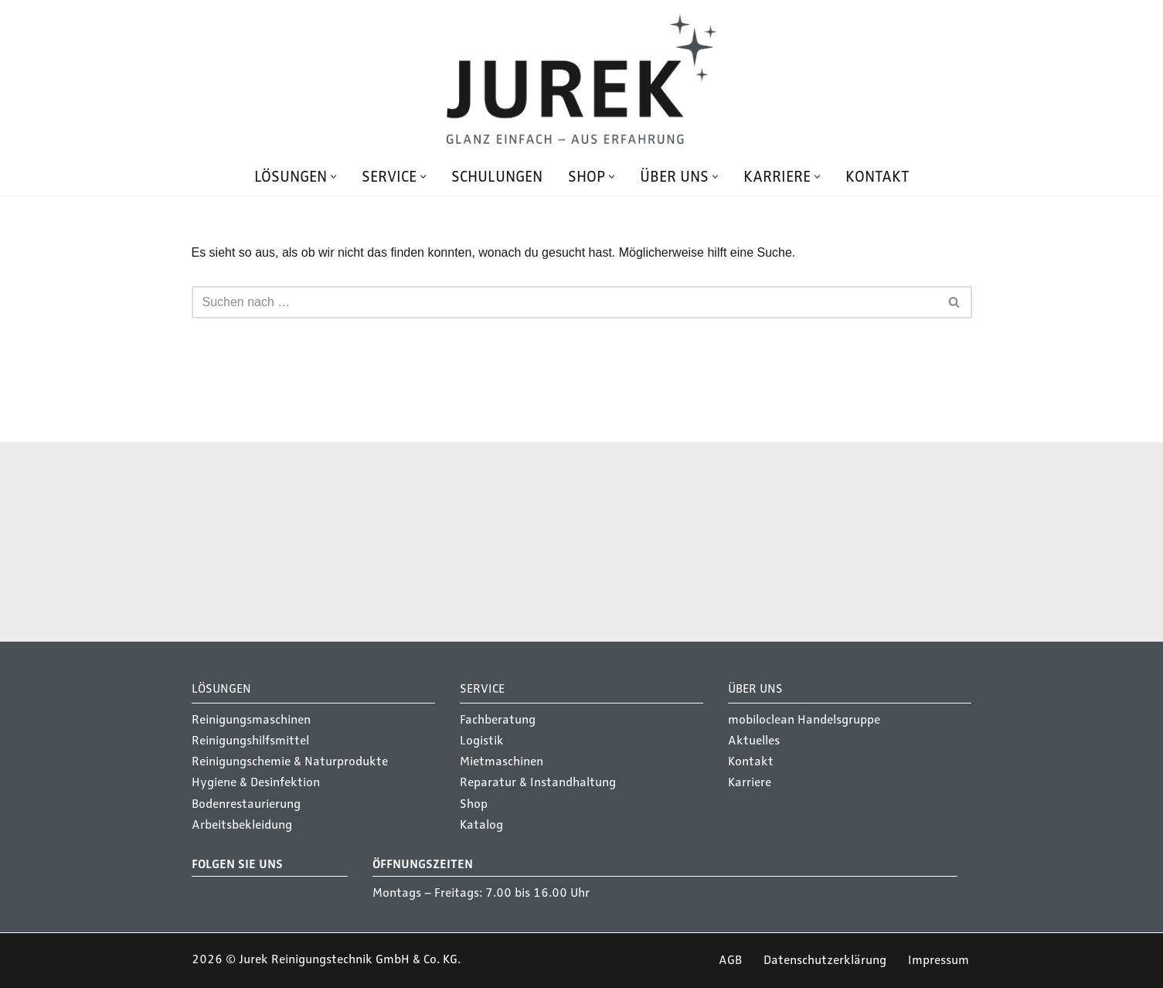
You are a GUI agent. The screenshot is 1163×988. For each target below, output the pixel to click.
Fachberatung (498, 719)
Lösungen (341, 538)
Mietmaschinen (501, 761)
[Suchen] (564, 302)
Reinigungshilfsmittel (250, 740)
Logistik (482, 740)
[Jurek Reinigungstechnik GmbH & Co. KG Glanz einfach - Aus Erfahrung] (582, 79)
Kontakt (877, 176)
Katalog (481, 825)
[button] (333, 176)
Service (608, 538)
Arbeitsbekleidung (242, 825)
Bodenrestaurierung (246, 804)
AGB (730, 960)
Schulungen (496, 176)
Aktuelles (754, 740)
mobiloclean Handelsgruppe (804, 719)
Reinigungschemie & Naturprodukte (290, 761)
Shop (474, 804)
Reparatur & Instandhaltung (538, 782)
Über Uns (755, 689)
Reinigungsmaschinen (251, 719)
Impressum (938, 960)
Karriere (749, 782)
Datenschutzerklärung (824, 960)
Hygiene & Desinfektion (256, 782)
